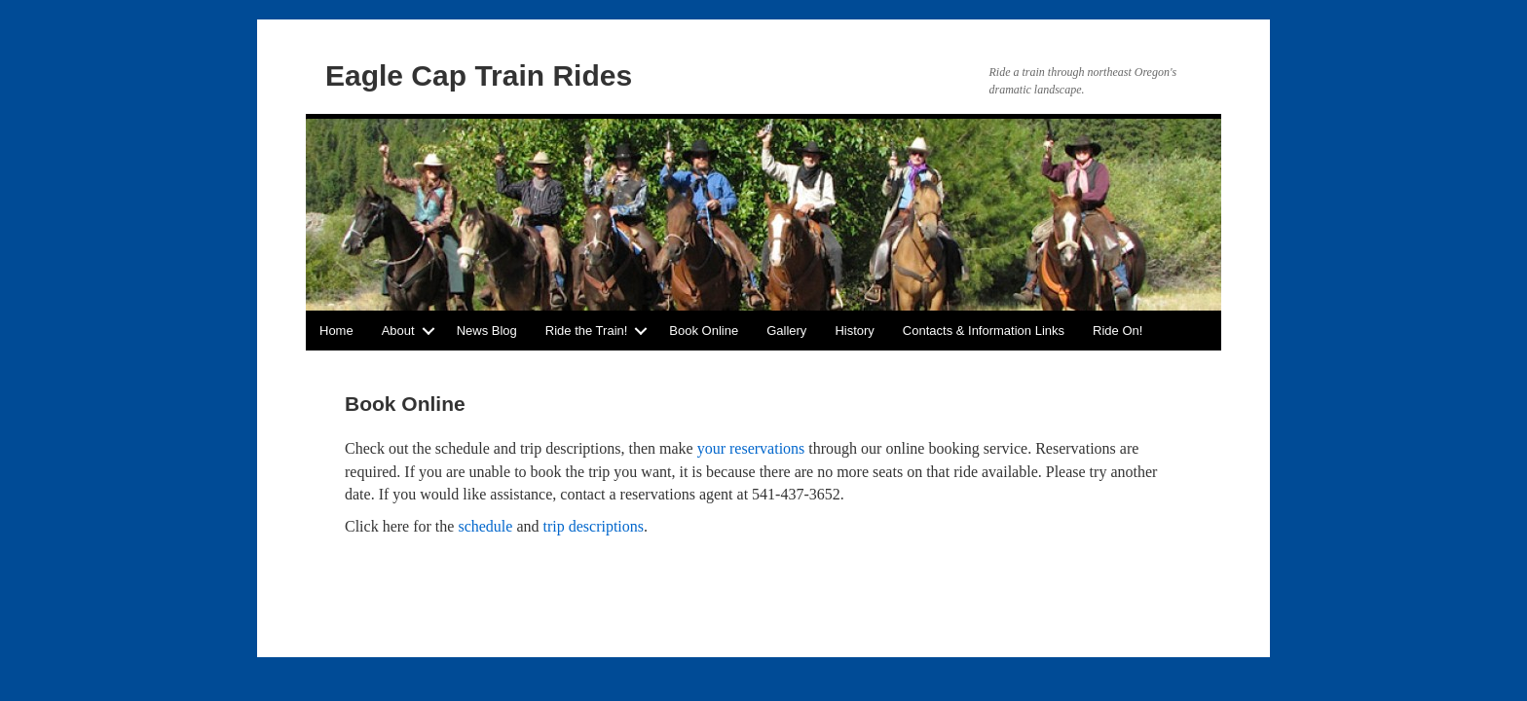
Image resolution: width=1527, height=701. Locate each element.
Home (336, 330)
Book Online (703, 330)
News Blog (487, 330)
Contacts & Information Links (983, 330)
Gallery (786, 330)
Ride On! (1117, 330)
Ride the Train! (586, 330)
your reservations (751, 448)
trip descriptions (594, 526)
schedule (485, 526)
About (398, 330)
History (854, 330)
